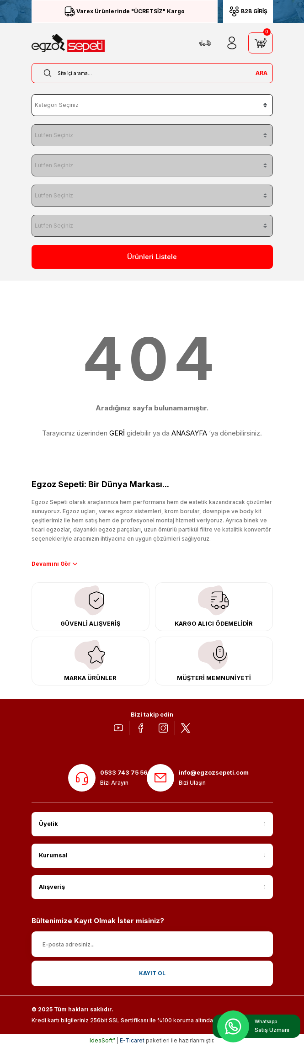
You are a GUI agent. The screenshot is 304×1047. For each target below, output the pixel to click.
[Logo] (68, 43)
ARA (261, 72)
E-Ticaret (132, 1040)
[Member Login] (232, 42)
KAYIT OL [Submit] (152, 973)
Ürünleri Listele (152, 256)
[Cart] (260, 42)
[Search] (152, 73)
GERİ (117, 433)
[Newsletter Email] (152, 944)
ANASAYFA (189, 433)
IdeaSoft (102, 1040)
